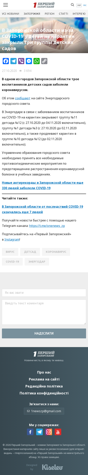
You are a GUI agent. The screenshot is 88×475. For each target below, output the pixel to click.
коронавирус (56, 252)
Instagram (11, 239)
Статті (63, 13)
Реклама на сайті (44, 379)
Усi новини (10, 13)
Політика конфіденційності (44, 393)
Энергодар (36, 261)
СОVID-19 (12, 261)
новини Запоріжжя (48, 445)
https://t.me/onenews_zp (47, 226)
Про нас (44, 372)
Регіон (49, 13)
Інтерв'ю (79, 13)
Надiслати (44, 333)
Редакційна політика (44, 386)
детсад (30, 252)
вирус (10, 252)
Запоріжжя (32, 13)
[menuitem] (79, 5)
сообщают (22, 98)
